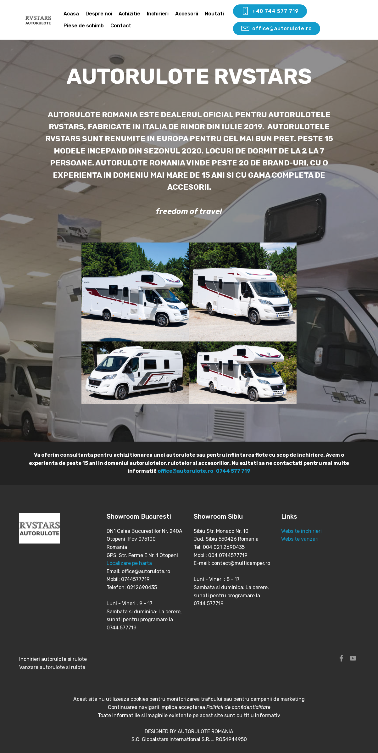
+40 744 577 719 (270, 11)
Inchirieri (158, 14)
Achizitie (129, 14)
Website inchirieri (301, 531)
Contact (120, 26)
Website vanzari (300, 539)
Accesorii (186, 14)
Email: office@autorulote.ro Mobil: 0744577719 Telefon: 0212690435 (138, 579)
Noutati (214, 14)
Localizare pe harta (129, 563)
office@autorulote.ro (276, 29)
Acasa (71, 14)
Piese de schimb (84, 26)
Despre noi (99, 14)
